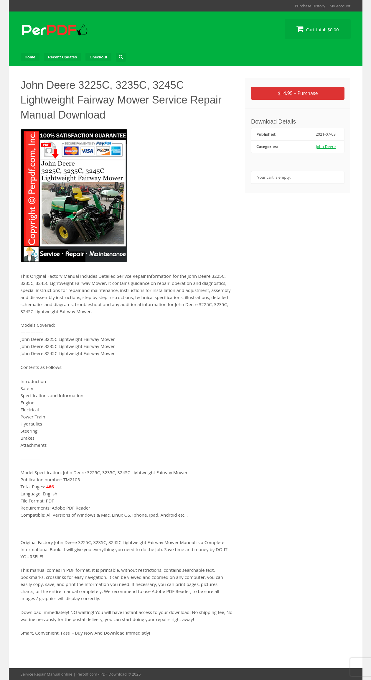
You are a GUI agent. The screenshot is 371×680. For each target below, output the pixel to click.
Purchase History (310, 6)
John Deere (326, 146)
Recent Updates (62, 57)
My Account (340, 6)
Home (30, 57)
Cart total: (317, 28)
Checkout (98, 57)
